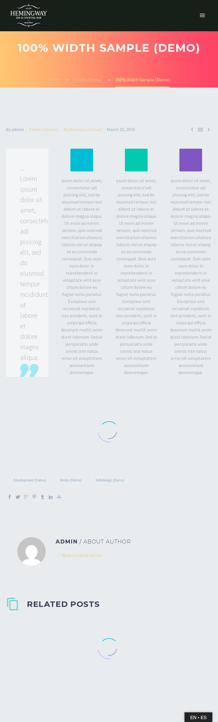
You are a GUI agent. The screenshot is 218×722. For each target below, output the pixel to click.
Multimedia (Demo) (82, 129)
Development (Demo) (29, 480)
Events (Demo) (43, 129)
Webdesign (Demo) (110, 480)
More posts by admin (82, 555)
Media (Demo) (71, 480)
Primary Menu (202, 15)
